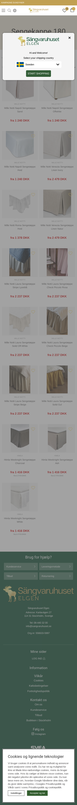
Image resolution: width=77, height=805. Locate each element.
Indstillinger (16, 793)
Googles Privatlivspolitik (49, 784)
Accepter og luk (37, 793)
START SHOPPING (38, 73)
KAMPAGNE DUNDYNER (12, 2)
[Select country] (14, 10)
